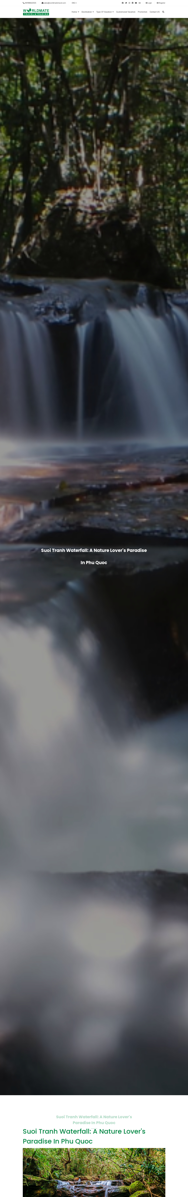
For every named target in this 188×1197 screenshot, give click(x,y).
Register (161, 3)
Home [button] (75, 12)
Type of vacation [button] (105, 12)
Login (149, 3)
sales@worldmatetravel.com (54, 3)
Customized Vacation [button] (125, 12)
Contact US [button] (155, 12)
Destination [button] (88, 12)
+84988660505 (29, 3)
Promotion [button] (142, 12)
